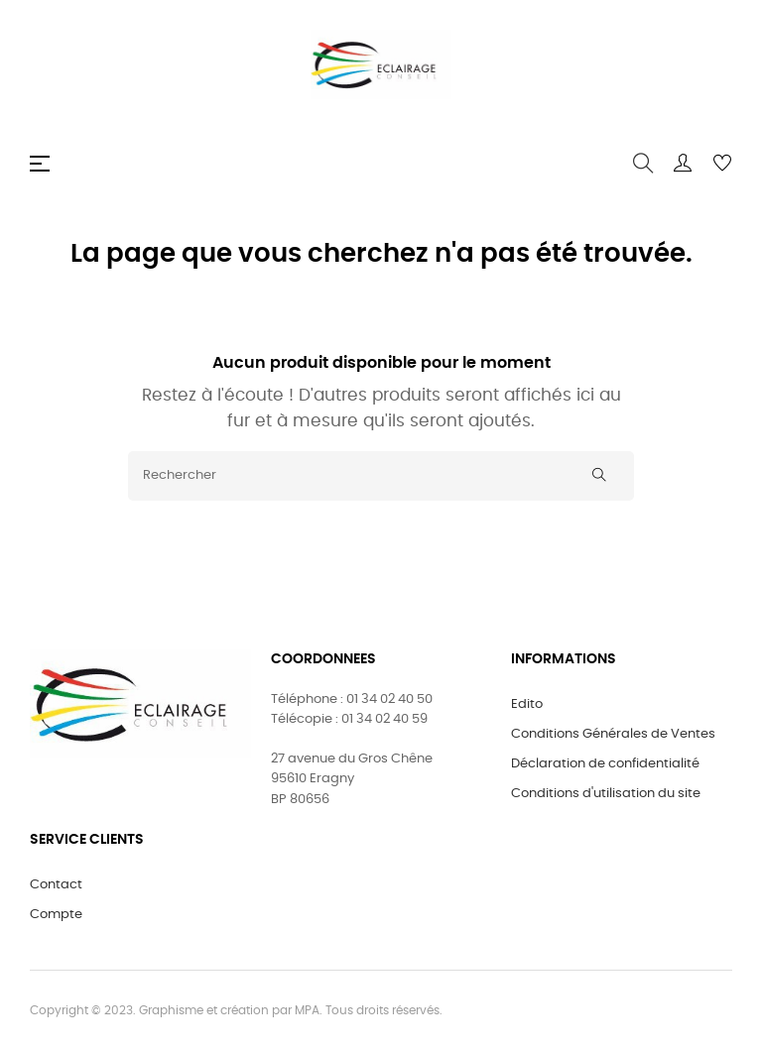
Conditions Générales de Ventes (613, 734)
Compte (56, 914)
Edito (527, 704)
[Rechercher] (381, 476)
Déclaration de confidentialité (605, 764)
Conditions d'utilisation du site (605, 793)
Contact (56, 884)
